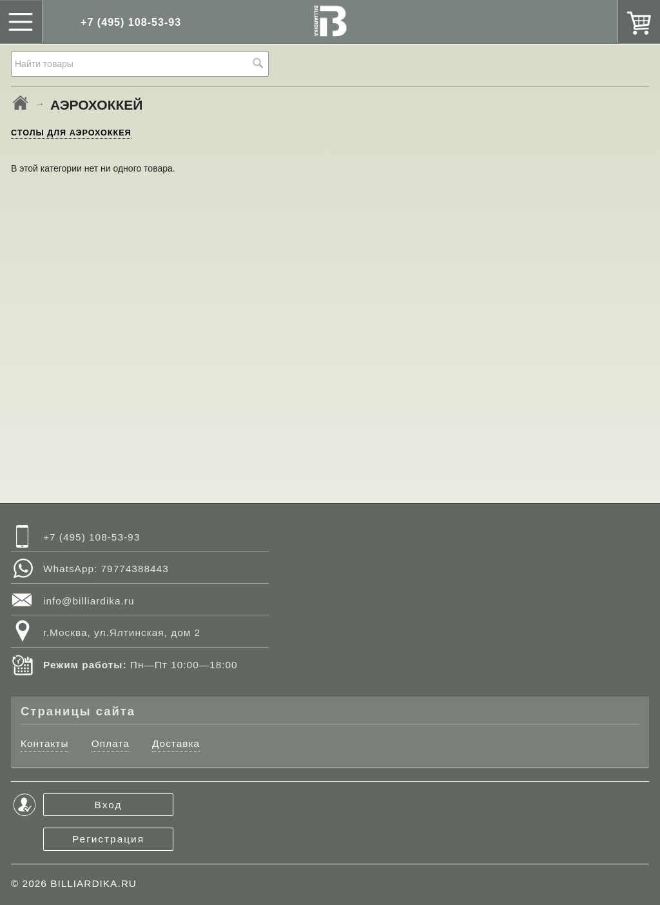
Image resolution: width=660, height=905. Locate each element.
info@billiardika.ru (89, 600)
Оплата (111, 743)
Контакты (44, 743)
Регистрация (108, 838)
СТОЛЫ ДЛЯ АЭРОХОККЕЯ (71, 132)
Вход (108, 804)
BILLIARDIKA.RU (93, 883)
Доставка (176, 743)
